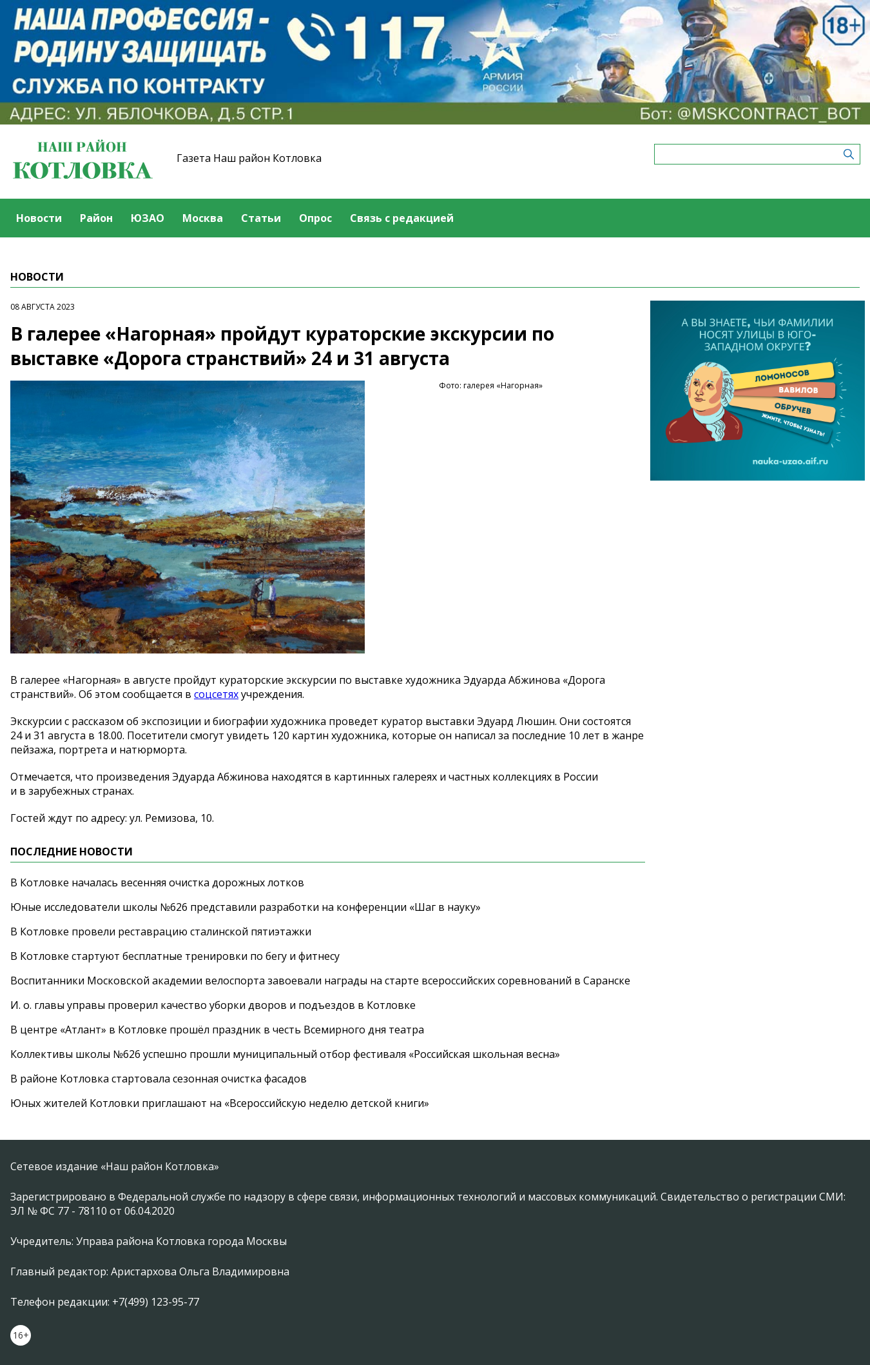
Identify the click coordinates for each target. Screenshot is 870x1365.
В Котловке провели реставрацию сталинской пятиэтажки (160, 931)
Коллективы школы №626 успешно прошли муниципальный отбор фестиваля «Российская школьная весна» (285, 1054)
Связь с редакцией (402, 218)
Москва (202, 218)
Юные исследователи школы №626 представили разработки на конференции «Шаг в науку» (245, 907)
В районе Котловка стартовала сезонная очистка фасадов (158, 1078)
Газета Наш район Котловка (249, 158)
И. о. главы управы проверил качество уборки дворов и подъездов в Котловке (213, 1005)
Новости (39, 218)
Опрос (315, 218)
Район (96, 218)
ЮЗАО (147, 218)
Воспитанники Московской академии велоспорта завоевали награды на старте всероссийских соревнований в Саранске (320, 980)
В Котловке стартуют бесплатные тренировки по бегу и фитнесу (175, 956)
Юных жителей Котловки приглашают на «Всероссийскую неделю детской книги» (219, 1103)
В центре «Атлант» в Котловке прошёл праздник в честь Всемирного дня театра (217, 1029)
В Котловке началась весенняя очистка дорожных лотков (157, 882)
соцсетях (216, 694)
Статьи (261, 218)
